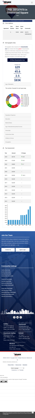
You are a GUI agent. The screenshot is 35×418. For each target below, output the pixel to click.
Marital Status (8, 122)
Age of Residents (9, 84)
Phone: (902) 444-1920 (9, 340)
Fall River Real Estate (6, 290)
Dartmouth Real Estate (6, 283)
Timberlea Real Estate (6, 279)
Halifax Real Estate (5, 270)
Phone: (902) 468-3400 (24, 329)
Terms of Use (18, 364)
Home (17, 15)
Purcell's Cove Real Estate (7, 294)
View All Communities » (6, 296)
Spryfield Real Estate (6, 281)
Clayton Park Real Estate (7, 275)
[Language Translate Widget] (17, 368)
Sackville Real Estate (6, 273)
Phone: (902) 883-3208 (24, 338)
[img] (33, 412)
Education (7, 119)
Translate (20, 370)
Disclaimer (25, 364)
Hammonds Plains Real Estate (8, 292)
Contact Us (8, 249)
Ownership (7, 130)
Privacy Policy (6, 414)
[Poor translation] (5, 381)
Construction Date (9, 134)
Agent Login (22, 249)
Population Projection (10, 115)
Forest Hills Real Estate (6, 288)
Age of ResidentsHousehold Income (13, 126)
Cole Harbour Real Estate (7, 285)
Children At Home (9, 138)
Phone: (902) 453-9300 (9, 329)
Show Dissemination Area (17, 60)
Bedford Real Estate (6, 271)
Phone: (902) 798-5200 (14, 349)
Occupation (8, 142)
